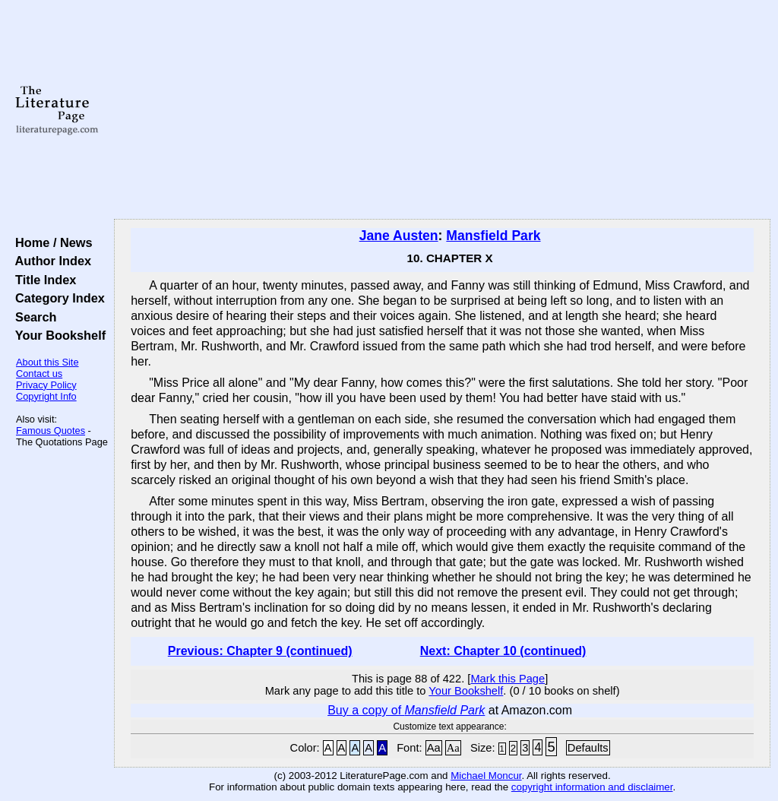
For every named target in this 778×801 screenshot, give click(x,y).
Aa (434, 748)
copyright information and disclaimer (592, 787)
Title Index (42, 280)
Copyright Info (46, 396)
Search (32, 317)
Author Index (49, 261)
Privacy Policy (46, 385)
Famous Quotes (50, 430)
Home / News (50, 242)
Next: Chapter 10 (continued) (503, 650)
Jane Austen (398, 235)
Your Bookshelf (57, 335)
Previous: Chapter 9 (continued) (260, 650)
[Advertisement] (442, 110)
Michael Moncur (486, 775)
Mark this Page (507, 679)
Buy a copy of (406, 710)
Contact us (39, 373)
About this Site (47, 362)
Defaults (588, 748)
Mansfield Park (493, 235)
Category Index (56, 298)
